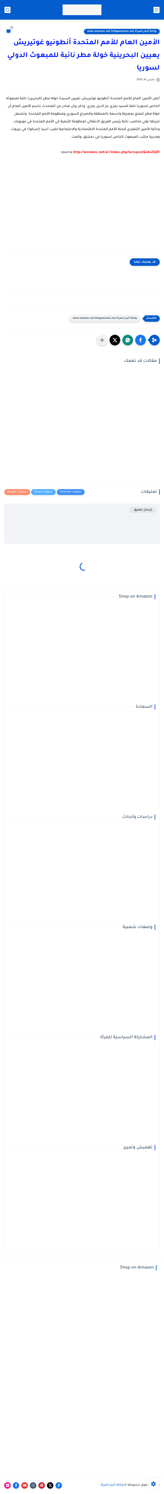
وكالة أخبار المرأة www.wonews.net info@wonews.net (122, 31)
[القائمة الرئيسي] (156, 10)
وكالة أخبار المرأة (112, 1485)
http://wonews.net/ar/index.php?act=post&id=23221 (116, 152)
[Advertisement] (82, 208)
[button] (140, 340)
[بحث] (7, 10)
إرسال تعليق (143, 510)
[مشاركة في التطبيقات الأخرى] (102, 340)
